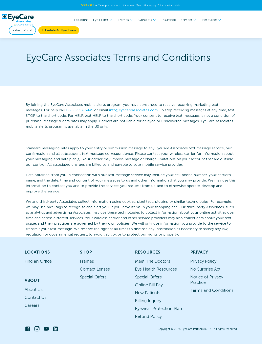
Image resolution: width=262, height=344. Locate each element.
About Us (34, 289)
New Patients (147, 292)
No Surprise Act (205, 269)
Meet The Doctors (152, 261)
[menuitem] (103, 20)
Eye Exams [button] (103, 19)
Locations (81, 20)
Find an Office (38, 261)
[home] (18, 20)
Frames (87, 261)
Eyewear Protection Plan (158, 308)
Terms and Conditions (212, 290)
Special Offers (93, 276)
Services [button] (189, 19)
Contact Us (35, 297)
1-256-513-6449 (79, 110)
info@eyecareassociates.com (133, 110)
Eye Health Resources (156, 269)
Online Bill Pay (149, 284)
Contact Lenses (95, 269)
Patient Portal (22, 30)
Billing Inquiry (148, 300)
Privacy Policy (203, 261)
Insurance (169, 20)
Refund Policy (148, 316)
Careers (32, 305)
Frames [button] (126, 19)
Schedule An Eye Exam (59, 30)
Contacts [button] (147, 19)
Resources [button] (212, 19)
